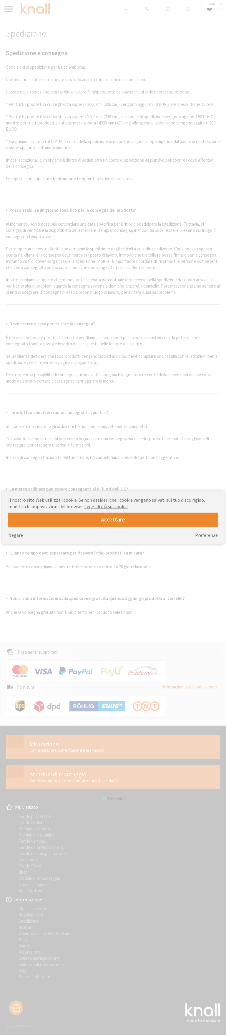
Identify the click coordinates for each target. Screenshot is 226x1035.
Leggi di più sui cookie (106, 506)
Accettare (113, 519)
